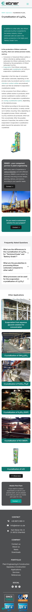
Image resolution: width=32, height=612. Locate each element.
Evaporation (7, 67)
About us (16, 547)
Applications (9, 12)
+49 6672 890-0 (17, 521)
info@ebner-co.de (17, 526)
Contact (9, 186)
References (16, 575)
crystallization (17, 69)
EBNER (3, 12)
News (16, 549)
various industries (10, 172)
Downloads (16, 552)
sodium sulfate (14, 83)
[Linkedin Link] (13, 587)
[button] (3, 609)
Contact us (16, 544)
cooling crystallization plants (12, 101)
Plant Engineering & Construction (16, 564)
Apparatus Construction (16, 567)
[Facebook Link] (16, 587)
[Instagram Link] (19, 587)
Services (16, 572)
